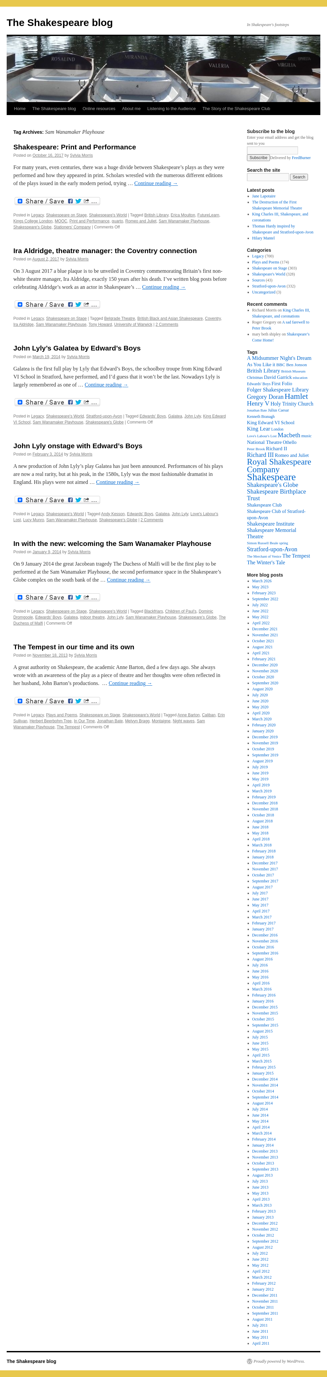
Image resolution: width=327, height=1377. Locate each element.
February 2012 (264, 1283)
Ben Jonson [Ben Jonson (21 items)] (296, 364)
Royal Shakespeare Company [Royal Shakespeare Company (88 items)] (279, 465)
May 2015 (260, 1049)
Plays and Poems (61, 715)
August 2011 (262, 1319)
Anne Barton (189, 715)
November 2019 (265, 743)
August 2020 (262, 689)
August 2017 (262, 887)
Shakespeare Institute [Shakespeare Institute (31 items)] (270, 524)
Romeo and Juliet (140, 221)
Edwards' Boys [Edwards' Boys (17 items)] (259, 384)
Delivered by (290, 157)
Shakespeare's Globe (32, 227)
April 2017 (261, 911)
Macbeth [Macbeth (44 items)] (289, 435)
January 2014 (263, 1145)
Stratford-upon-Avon (104, 416)
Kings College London (32, 221)
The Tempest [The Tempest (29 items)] (296, 556)
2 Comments (166, 324)
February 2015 (264, 1067)
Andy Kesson (113, 514)
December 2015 (265, 1007)
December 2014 (265, 1079)
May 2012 (260, 1265)
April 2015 (261, 1055)
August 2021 (262, 647)
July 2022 (260, 605)
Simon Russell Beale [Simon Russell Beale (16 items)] (262, 543)
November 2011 (265, 1301)
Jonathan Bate (110, 721)
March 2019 (262, 791)
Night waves (184, 721)
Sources (258, 280)
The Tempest (68, 727)
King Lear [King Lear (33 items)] (258, 429)
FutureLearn (208, 215)
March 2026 (262, 581)
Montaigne (161, 721)
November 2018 (265, 809)
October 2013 (263, 1163)
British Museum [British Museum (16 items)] (293, 371)
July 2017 (260, 893)
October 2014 (263, 1091)
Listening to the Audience (171, 108)
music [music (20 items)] (306, 435)
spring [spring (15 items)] (283, 543)
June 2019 (260, 773)
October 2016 (263, 947)
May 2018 (260, 833)
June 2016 (260, 971)
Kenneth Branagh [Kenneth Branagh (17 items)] (261, 416)
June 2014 (260, 1115)
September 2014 (265, 1097)
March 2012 (262, 1277)
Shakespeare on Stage (66, 215)
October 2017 (263, 875)
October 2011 (263, 1307)
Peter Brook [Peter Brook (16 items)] (256, 449)
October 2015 (263, 1019)
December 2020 (265, 665)
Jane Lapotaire (264, 196)
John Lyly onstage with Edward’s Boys (77, 446)
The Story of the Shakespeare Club (236, 108)
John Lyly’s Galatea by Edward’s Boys (77, 348)
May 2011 (260, 1337)
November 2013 (265, 1157)
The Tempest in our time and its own (73, 647)
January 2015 (263, 1073)
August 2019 (262, 761)
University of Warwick (133, 324)
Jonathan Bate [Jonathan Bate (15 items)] (257, 410)
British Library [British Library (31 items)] (263, 371)
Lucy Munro (33, 520)
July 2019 (260, 767)
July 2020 (260, 695)
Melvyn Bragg (137, 721)
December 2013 (265, 1151)
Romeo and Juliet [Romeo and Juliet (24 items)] (292, 455)
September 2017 (265, 881)
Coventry (213, 318)
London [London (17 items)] (277, 429)
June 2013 (260, 1187)
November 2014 (265, 1085)
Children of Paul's (181, 611)
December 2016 (265, 935)
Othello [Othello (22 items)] (289, 442)
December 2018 (265, 803)
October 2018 (263, 815)
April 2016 (261, 983)
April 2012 (261, 1271)
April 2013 (261, 1199)
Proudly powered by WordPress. (279, 1361)
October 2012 (263, 1235)
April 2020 (261, 713)
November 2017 (265, 869)
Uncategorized (264, 292)
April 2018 (261, 839)
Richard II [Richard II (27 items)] (276, 448)
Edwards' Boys (152, 416)
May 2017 (260, 905)
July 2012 (260, 1253)
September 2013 (265, 1169)
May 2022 (260, 617)
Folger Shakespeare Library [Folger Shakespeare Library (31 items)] (278, 390)
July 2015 (260, 1037)
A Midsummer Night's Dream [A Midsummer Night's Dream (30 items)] (279, 358)
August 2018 (262, 821)
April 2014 (261, 1127)
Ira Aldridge (23, 324)
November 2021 (265, 635)
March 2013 (262, 1205)
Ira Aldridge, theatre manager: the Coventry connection (105, 250)
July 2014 (260, 1109)
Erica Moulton (183, 215)
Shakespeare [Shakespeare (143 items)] (271, 477)
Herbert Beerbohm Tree (51, 721)
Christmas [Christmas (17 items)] (255, 377)
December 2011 (265, 1295)
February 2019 (264, 797)
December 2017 (265, 863)
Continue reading (156, 183)
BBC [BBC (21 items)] (280, 364)
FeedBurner (301, 157)
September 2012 (265, 1241)
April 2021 (261, 653)
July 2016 (260, 965)
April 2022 (261, 623)
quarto (117, 221)
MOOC (61, 221)
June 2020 (260, 701)
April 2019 (261, 785)
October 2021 (263, 641)
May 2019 (260, 779)
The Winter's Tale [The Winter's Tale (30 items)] (266, 562)
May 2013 (260, 1193)
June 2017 (260, 899)
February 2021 (264, 659)
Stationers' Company (72, 227)
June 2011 (260, 1331)
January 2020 (263, 731)
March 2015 (262, 1061)
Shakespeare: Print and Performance (74, 147)
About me (131, 108)
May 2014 (260, 1121)
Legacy (37, 215)
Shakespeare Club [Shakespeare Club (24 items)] (264, 505)
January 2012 (263, 1289)
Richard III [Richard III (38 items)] (260, 455)
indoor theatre (92, 617)
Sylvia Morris (81, 155)
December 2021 (265, 629)
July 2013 (260, 1181)
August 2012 (262, 1247)
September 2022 (265, 599)
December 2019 (265, 737)
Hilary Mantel (263, 238)
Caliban (209, 715)
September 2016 (265, 953)
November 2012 (265, 1229)
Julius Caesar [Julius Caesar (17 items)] (278, 410)
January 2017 (263, 929)
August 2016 (262, 959)
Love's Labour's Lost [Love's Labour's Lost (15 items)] (262, 436)
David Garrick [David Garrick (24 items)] (278, 377)
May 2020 (260, 707)
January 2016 (263, 1001)
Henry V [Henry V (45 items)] (258, 403)
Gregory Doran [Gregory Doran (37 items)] (265, 397)
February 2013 (264, 1211)
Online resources (99, 108)
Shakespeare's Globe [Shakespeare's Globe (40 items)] (272, 484)
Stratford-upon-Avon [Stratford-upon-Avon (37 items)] (272, 549)
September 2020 (265, 683)
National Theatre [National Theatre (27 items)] (264, 442)
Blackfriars (153, 611)
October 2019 (263, 749)
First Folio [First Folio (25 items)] (282, 383)
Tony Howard (100, 324)
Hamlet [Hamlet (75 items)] (296, 396)
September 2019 (265, 755)
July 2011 (260, 1325)
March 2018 (262, 845)
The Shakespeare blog (60, 22)
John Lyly (193, 416)
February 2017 (264, 923)
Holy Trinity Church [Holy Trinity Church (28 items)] (292, 404)
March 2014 (262, 1133)
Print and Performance (89, 221)
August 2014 (262, 1103)
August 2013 (262, 1175)
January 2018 (263, 857)
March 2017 (262, 917)
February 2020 (264, 725)
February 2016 (264, 995)
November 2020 (265, 671)
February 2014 (264, 1139)
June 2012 (260, 1259)
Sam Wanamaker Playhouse (184, 221)
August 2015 (262, 1031)
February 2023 (264, 593)
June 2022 (260, 611)
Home (20, 108)
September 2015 (265, 1025)
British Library (156, 215)
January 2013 (263, 1217)
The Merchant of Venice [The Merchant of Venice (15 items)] (264, 556)
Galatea (175, 416)
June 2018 (260, 827)
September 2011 (265, 1313)
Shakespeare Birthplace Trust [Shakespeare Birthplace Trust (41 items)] (276, 495)
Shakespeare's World (108, 215)
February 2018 (264, 851)
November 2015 (265, 1013)
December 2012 (265, 1223)
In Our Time (84, 721)
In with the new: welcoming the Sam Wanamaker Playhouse (112, 543)
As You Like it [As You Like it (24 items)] (261, 364)
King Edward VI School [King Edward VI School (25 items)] (271, 422)
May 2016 (260, 977)
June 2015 (260, 1043)
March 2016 (262, 989)
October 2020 (263, 677)
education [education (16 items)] (300, 378)
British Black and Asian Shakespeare (170, 318)
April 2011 (261, 1343)
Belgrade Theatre (119, 318)
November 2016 (265, 941)
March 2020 (262, 719)
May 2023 (260, 587)
